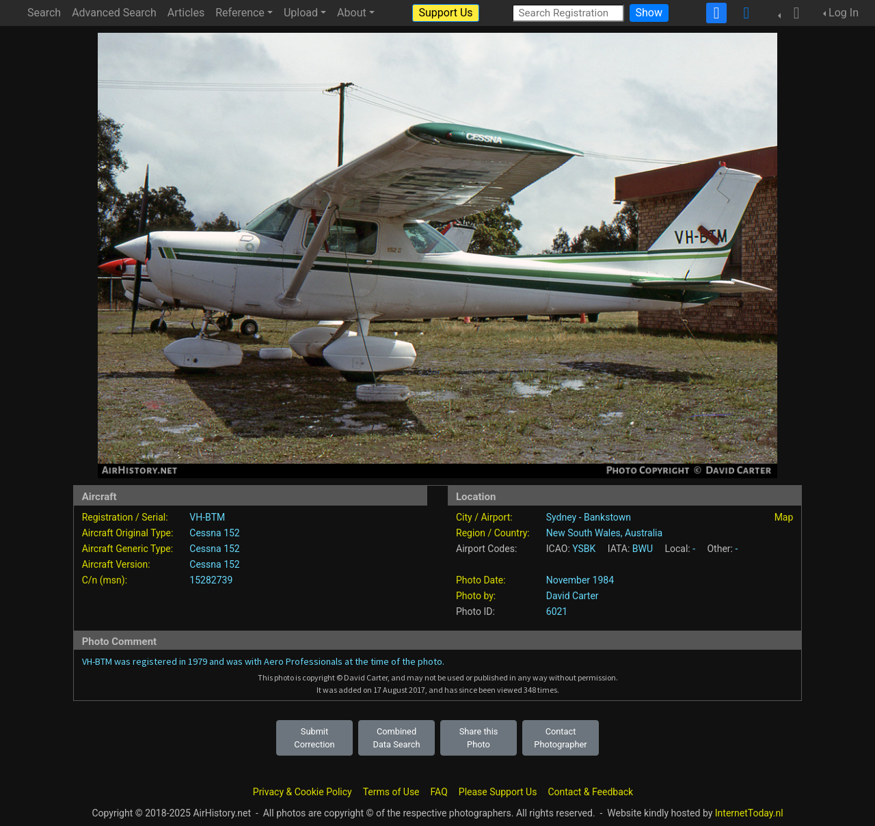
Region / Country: (493, 532)
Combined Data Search (396, 737)
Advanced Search (114, 12)
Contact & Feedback (590, 791)
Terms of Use (391, 791)
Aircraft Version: (116, 564)
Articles (185, 12)
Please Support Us (498, 791)
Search (44, 12)
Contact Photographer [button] (560, 737)
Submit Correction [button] (314, 737)
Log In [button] (844, 12)
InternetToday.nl (749, 813)
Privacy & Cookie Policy (302, 791)
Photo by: (476, 595)
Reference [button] (240, 12)
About (351, 12)
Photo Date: (481, 580)
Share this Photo (478, 737)
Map (784, 517)
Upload (301, 12)
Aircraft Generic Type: (127, 548)
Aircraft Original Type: (128, 532)
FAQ (439, 791)
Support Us (445, 12)
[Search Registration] (568, 12)
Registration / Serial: (125, 517)
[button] (792, 13)
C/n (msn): (104, 580)
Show (649, 12)
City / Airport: (484, 517)
